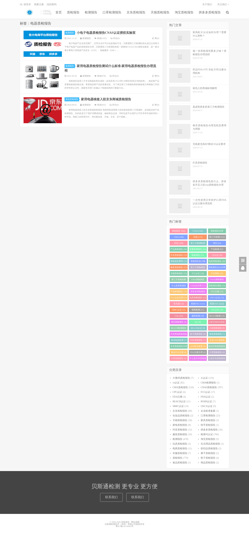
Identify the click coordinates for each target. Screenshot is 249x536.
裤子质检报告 (208, 453)
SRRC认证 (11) (178, 310)
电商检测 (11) (198, 310)
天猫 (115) (197, 237)
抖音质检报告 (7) (198, 340)
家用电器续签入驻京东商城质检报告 (106, 99)
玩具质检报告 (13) (198, 297)
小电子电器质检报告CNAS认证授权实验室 (106, 32)
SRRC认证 (178, 406)
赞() (155, 38)
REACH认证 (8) (198, 328)
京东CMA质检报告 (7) (217, 341)
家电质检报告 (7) (217, 334)
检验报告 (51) (198, 255)
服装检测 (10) (198, 316)
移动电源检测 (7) (178, 340)
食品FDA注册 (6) (178, 352)
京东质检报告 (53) (178, 255)
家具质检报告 (208, 420)
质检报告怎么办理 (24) (217, 268)
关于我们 (207, 4)
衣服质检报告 (180, 453)
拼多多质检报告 (210, 12)
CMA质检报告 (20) (197, 280)
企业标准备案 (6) (198, 346)
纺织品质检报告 (209, 448)
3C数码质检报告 (181, 378)
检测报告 (91, 12)
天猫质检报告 (160, 12)
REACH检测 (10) (217, 316)
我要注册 (39, 4)
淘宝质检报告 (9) (178, 322)
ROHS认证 (206, 401)
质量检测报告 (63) (198, 249)
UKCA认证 (207, 406)
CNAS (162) (198, 231)
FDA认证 (205, 396)
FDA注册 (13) (217, 291)
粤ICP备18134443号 (125, 526)
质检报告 (29, 12)
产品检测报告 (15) (178, 291)
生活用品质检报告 (210, 443)
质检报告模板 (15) (217, 285)
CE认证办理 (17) (197, 285)
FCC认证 (205, 392)
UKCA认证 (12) (217, 297)
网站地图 (135, 522)
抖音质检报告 (180, 429)
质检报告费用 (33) (178, 261)
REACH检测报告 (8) (179, 329)
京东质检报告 (136, 12)
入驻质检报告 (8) (217, 328)
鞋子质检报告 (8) (198, 334)
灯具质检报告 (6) (178, 358)
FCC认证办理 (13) (179, 297)
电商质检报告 (180, 448)
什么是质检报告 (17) (178, 286)
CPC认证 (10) (217, 310)
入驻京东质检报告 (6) (217, 359)
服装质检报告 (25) (178, 267)
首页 (58, 12)
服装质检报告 (180, 434)
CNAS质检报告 (209, 387)
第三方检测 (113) (217, 237)
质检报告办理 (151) (217, 231)
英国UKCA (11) (198, 303)
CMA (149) (179, 237)
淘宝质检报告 (184, 12)
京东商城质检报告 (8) (178, 334)
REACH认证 (179, 401)
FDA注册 (177, 396)
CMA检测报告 (208, 382)
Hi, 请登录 (25, 4)
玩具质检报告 (180, 443)
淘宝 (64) (217, 243)
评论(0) (115, 38)
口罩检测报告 (112, 12)
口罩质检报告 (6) (217, 352)
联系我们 (111, 497)
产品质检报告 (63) (178, 249)
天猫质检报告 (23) (178, 273)
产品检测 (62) (217, 249)
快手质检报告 (208, 425)
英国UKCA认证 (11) (217, 304)
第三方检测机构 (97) (198, 244)
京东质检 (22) (217, 273)
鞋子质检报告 (208, 458)
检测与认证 (207, 434)
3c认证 (204, 378)
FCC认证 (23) (198, 273)
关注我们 (223, 4)
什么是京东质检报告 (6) (198, 359)
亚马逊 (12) (178, 303)
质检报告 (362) (178, 231)
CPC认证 (177, 392)
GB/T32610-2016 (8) (217, 322)
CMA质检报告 (180, 387)
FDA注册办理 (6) (198, 352)
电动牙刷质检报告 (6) (217, 347)
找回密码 (51, 4)
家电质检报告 (72, 99)
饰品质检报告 (208, 462)
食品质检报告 (180, 462)
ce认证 (176, 382)
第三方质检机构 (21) (178, 280)
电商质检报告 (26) (217, 261)
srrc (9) (198, 322)
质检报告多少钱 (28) (198, 262)
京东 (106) (178, 243)
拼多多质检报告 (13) (198, 292)
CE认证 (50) (217, 255)
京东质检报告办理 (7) (178, 347)
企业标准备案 (208, 411)
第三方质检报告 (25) (198, 268)
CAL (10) (179, 316)
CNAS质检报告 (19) (217, 280)
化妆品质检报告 (181, 415)
